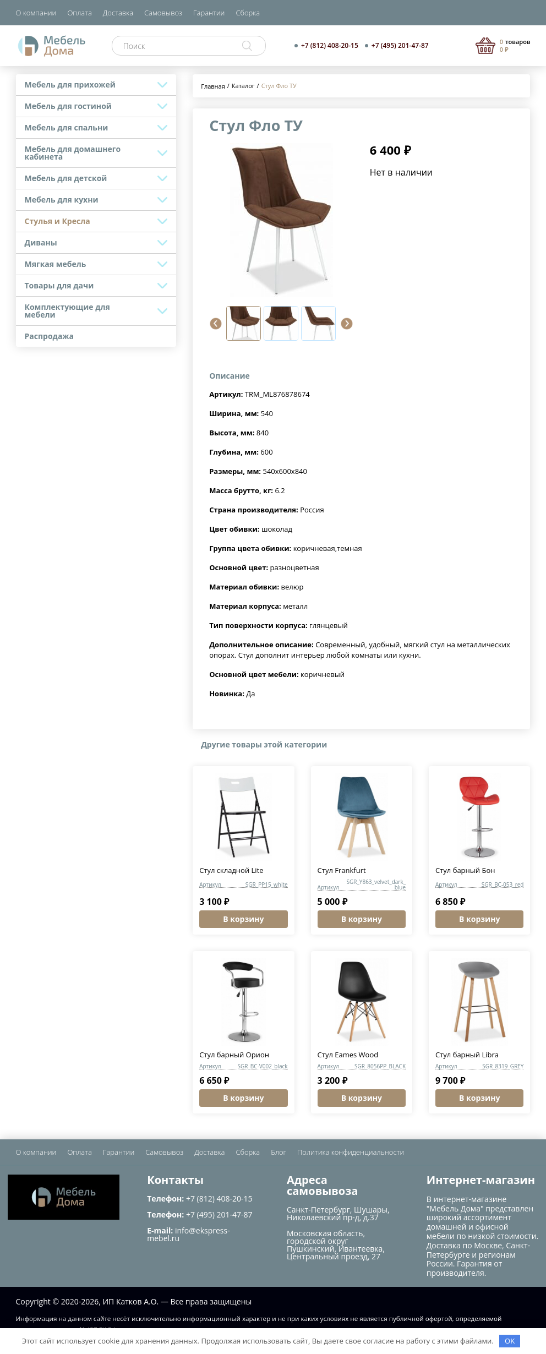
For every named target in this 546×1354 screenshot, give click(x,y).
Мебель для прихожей (70, 84)
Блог (278, 1152)
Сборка (248, 13)
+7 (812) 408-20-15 (329, 45)
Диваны (41, 242)
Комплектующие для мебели (67, 311)
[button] (215, 323)
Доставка (118, 13)
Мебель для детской (66, 178)
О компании (36, 13)
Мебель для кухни (62, 199)
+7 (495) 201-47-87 (400, 45)
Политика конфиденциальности (350, 1152)
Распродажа (49, 336)
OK (510, 1341)
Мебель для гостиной (68, 106)
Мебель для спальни (66, 127)
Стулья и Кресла (57, 221)
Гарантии (209, 13)
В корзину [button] (243, 919)
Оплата (79, 13)
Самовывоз (163, 13)
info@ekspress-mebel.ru (188, 1234)
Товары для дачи (59, 285)
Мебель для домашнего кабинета (73, 153)
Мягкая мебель (55, 264)
